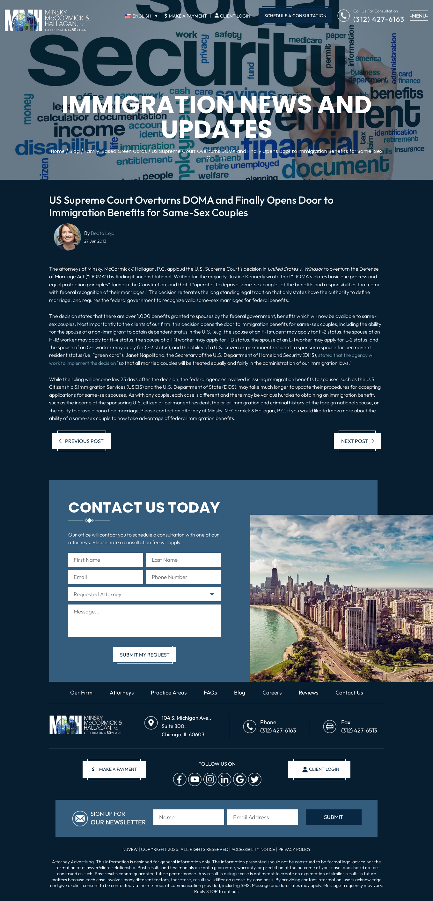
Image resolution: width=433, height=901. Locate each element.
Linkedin (224, 780)
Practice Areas (168, 696)
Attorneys (119, 696)
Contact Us (353, 696)
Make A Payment (185, 15)
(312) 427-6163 (379, 19)
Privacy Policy (297, 849)
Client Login (235, 16)
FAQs (211, 696)
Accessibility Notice (253, 849)
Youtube (194, 780)
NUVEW (127, 849)
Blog (240, 696)
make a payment (116, 770)
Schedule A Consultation (295, 16)
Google (239, 780)
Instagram (209, 780)
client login (322, 770)
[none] (141, 15)
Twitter (254, 780)
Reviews (311, 696)
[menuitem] (141, 15)
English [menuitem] (142, 16)
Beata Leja (103, 232)
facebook (179, 780)
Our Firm (77, 696)
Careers (273, 696)
